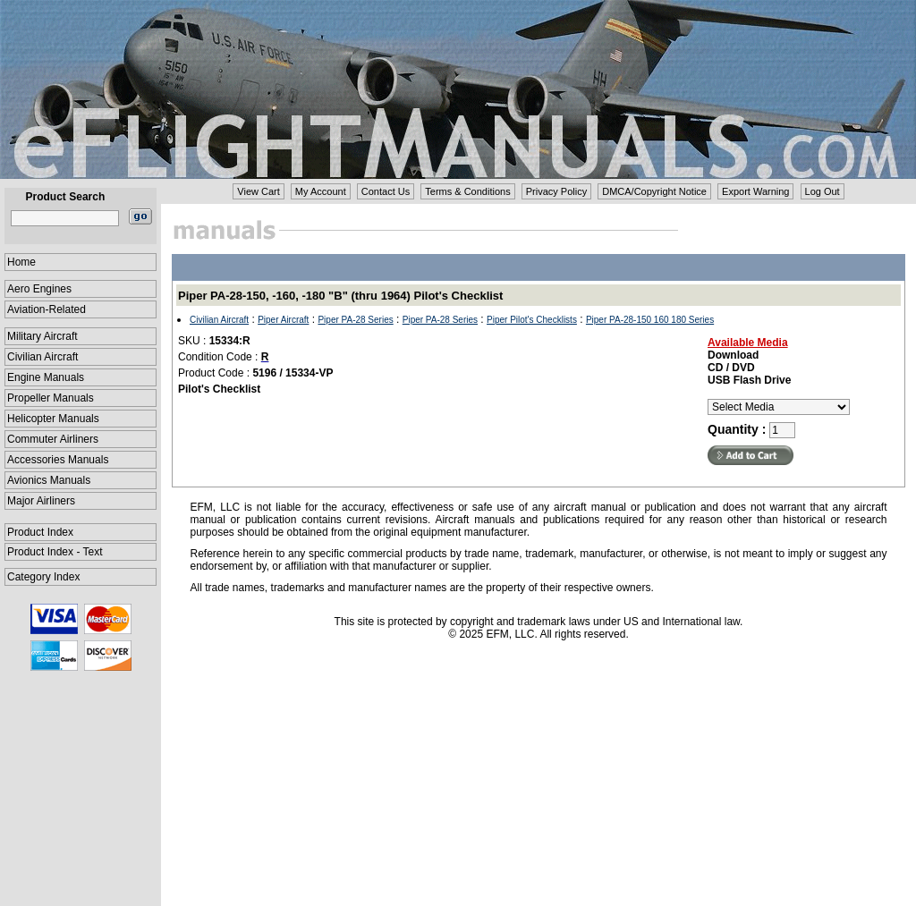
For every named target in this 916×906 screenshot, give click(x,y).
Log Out (822, 191)
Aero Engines (39, 289)
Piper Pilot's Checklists (532, 320)
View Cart (258, 191)
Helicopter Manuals (53, 418)
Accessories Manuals (57, 459)
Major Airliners (41, 501)
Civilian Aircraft (42, 357)
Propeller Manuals (50, 398)
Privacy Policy (556, 191)
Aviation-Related (46, 309)
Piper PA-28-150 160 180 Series (650, 320)
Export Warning (755, 191)
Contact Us (385, 191)
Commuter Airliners (52, 439)
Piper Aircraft (283, 320)
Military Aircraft (42, 336)
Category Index (43, 577)
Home (21, 262)
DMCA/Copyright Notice (654, 191)
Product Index (40, 532)
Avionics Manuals (48, 480)
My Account (320, 191)
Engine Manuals (45, 377)
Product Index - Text (55, 552)
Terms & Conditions (467, 191)
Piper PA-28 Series (355, 320)
